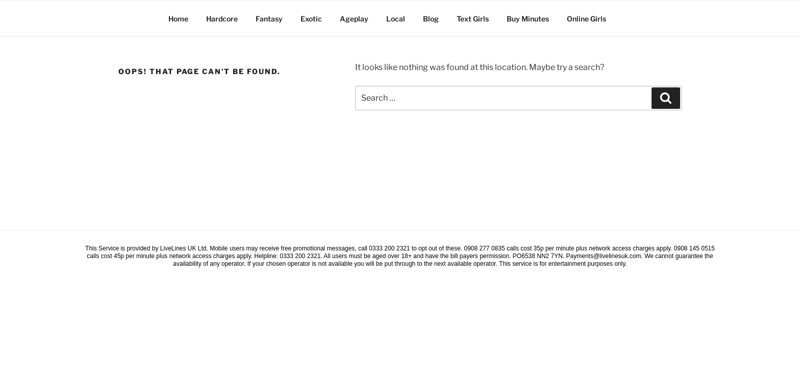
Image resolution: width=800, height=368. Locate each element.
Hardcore (222, 18)
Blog (431, 18)
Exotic (311, 18)
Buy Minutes (528, 18)
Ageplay (354, 18)
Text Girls (473, 18)
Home (178, 18)
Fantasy (269, 18)
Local (395, 18)
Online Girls (586, 18)
